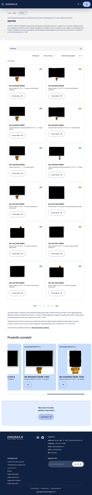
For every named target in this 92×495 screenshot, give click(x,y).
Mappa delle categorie (14, 480)
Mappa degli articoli (13, 477)
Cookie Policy (45, 488)
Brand (14, 13)
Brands (10, 471)
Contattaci (46, 417)
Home (9, 13)
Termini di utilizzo (55, 488)
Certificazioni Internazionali (16, 462)
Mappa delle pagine (13, 474)
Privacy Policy (35, 488)
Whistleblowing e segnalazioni (16, 465)
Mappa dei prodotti (13, 483)
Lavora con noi (12, 468)
